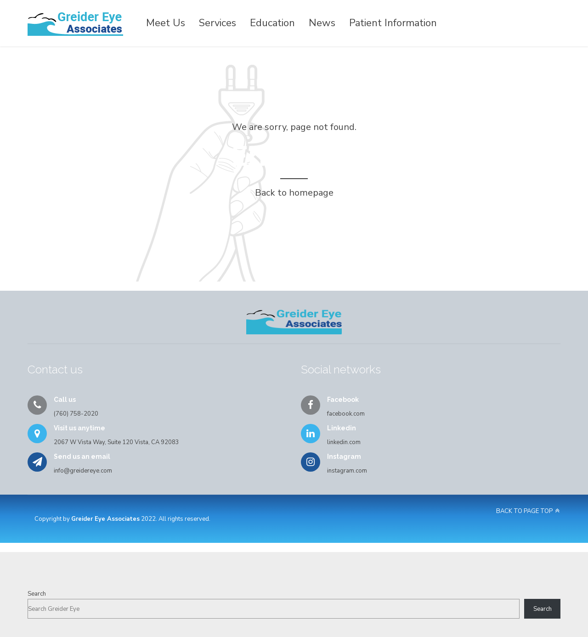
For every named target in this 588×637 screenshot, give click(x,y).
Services (217, 23)
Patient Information (393, 23)
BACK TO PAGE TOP (524, 511)
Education (272, 23)
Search (37, 594)
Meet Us (165, 23)
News (322, 23)
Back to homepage (294, 192)
